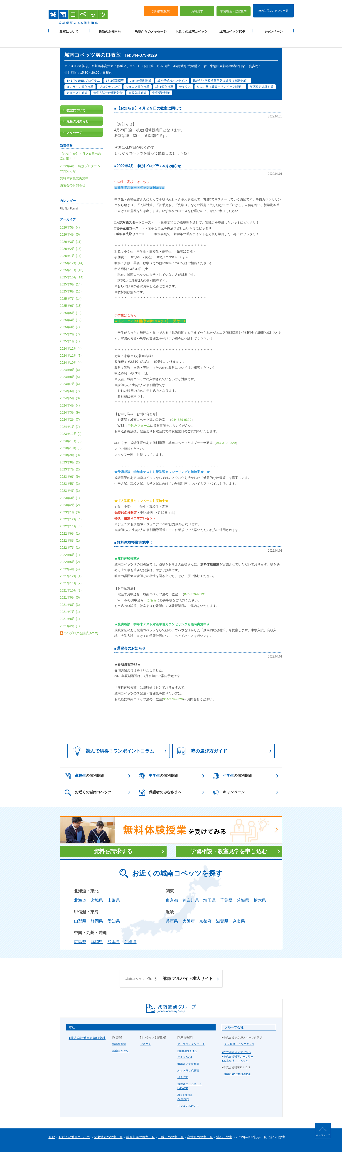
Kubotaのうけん (187, 1037)
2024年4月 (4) (70, 392)
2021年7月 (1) (70, 598)
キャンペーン (273, 27)
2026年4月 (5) (70, 221)
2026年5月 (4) (70, 214)
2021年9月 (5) (70, 584)
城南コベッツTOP (232, 27)
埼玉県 (209, 887)
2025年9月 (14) (71, 271)
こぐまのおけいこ (188, 1092)
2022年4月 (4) (70, 556)
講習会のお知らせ (131, 635)
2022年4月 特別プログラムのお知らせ (149, 152)
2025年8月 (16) (71, 278)
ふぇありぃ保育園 (188, 1057)
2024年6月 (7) (70, 378)
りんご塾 (182, 1064)
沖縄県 (130, 928)
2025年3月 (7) (70, 314)
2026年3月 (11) (71, 228)
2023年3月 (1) (70, 484)
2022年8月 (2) (70, 527)
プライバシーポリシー (62, 1141)
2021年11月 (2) (71, 570)
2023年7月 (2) (70, 456)
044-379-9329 (181, 406)
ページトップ (323, 1135)
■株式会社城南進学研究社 (87, 1025)
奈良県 (239, 908)
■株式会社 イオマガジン (236, 1038)
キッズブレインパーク (191, 1031)
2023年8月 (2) (70, 449)
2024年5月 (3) (70, 385)
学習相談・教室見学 (233, 7)
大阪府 (188, 908)
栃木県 (260, 887)
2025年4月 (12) (71, 306)
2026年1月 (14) (71, 242)
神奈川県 (190, 887)
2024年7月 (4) (70, 371)
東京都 (172, 887)
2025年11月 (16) (72, 257)
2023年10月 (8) (71, 434)
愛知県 (114, 908)
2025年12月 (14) (72, 249)
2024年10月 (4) (71, 349)
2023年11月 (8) (71, 427)
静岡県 (97, 908)
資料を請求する (113, 838)
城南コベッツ (120, 1037)
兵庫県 (172, 908)
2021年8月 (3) (70, 591)
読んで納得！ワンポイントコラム (112, 738)
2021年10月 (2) (71, 577)
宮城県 (97, 887)
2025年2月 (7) (70, 321)
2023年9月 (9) (70, 442)
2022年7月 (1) (70, 534)
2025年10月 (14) (72, 264)
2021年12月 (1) (71, 563)
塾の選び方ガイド (202, 738)
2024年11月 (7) (71, 342)
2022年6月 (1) (70, 541)
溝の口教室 (224, 1123)
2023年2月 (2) (70, 491)
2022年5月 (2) (70, 548)
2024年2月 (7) (70, 406)
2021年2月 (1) (70, 612)
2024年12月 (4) (71, 335)
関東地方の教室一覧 (108, 1123)
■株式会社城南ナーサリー (237, 1043)
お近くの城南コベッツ (191, 27)
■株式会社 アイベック (235, 1047)
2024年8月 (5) (70, 363)
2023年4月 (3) (70, 477)
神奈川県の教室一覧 (140, 1123)
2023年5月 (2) (70, 470)
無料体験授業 (161, 7)
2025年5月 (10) (71, 299)
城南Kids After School (237, 1060)
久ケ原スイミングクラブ (239, 1031)
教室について (69, 27)
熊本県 (114, 928)
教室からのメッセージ (151, 27)
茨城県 (243, 887)
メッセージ (74, 119)
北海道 (80, 887)
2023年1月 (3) (70, 499)
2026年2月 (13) (71, 235)
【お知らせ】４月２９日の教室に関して (149, 95)
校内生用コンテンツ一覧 (273, 6)
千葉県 (226, 887)
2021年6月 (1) (70, 605)
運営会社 (103, 1141)
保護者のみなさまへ (160, 779)
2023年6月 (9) (70, 463)
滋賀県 (222, 908)
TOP (52, 1123)
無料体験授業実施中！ (135, 529)
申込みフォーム (139, 412)
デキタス (145, 1031)
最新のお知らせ (110, 27)
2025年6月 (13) (71, 292)
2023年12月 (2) (71, 420)
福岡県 (97, 928)
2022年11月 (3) (71, 513)
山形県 (114, 887)
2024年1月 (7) (70, 413)
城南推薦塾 (119, 1031)
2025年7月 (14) (71, 285)
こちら (151, 587)
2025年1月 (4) (70, 328)
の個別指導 (84, 763)
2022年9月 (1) (70, 520)
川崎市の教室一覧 (171, 1123)
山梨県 (80, 908)
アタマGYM (184, 1044)
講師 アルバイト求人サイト (169, 965)
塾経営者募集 (120, 1141)
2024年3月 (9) (70, 399)
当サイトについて (142, 1141)
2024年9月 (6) (70, 356)
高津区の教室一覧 (200, 1123)
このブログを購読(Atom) (80, 619)
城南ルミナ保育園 (188, 1050)
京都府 (205, 908)
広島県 (80, 928)
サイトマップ (87, 1141)
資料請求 (197, 7)
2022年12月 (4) (71, 506)
